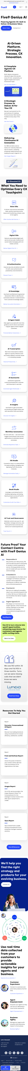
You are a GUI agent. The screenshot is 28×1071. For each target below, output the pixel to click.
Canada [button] (14, 1057)
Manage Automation (11, 473)
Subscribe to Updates (20, 1043)
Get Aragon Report (9, 156)
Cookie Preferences (7, 1064)
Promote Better (11, 333)
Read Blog (7, 617)
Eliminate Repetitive (11, 444)
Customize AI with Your (11, 502)
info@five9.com (19, 1044)
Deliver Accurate (11, 304)
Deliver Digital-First (9, 248)
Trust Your (7, 531)
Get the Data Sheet (9, 84)
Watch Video (6, 28)
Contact (6, 884)
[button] (26, 2)
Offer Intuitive (11, 219)
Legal (2, 1060)
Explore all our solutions (7, 978)
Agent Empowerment (16, 1011)
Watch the (9, 638)
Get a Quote (4, 1044)
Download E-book (14, 2)
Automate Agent (11, 388)
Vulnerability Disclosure (8, 1062)
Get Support (4, 1046)
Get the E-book (8, 121)
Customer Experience (16, 993)
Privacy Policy (18, 1060)
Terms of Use (9, 1060)
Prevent (7, 275)
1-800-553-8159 (14, 7)
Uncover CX (9, 415)
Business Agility (14, 1029)
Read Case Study (14, 696)
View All (14, 847)
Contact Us (16, 28)
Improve (9, 361)
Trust (17, 1062)
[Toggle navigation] (26, 7)
